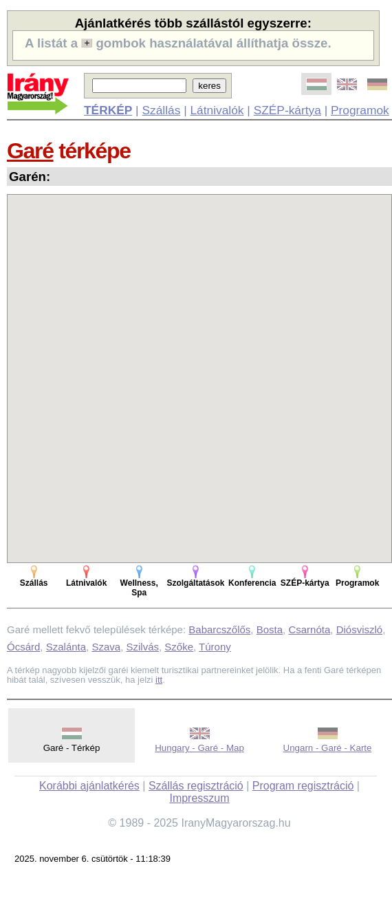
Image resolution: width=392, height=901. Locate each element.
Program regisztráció (303, 786)
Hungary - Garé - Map (199, 748)
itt (158, 680)
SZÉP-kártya (287, 110)
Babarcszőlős (219, 629)
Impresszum (199, 798)
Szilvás (142, 647)
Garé (30, 150)
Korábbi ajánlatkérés (89, 786)
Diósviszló (359, 629)
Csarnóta (309, 629)
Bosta (270, 629)
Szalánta (66, 647)
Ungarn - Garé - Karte (327, 748)
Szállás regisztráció (196, 786)
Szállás (161, 110)
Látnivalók (216, 110)
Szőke (178, 647)
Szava (105, 647)
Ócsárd (23, 647)
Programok (360, 110)
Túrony (215, 647)
